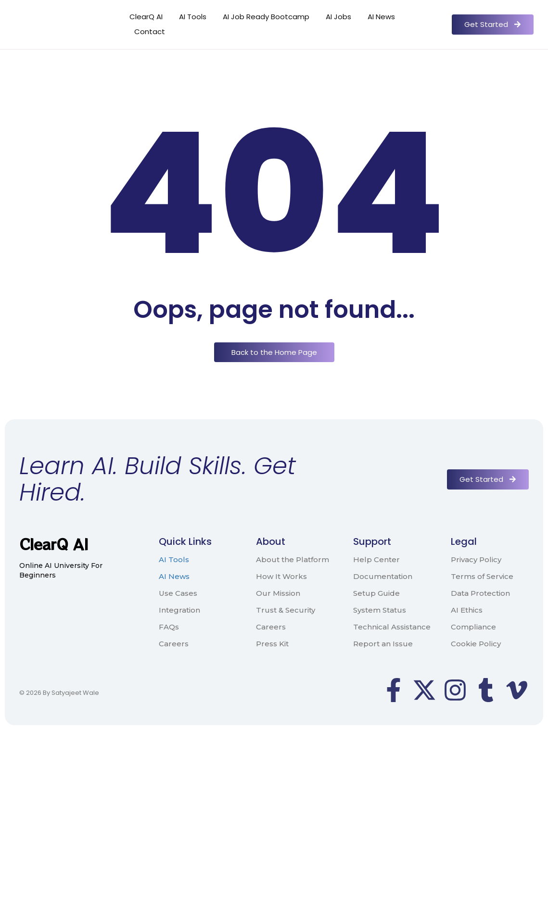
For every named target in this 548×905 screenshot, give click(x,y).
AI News (381, 17)
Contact (149, 31)
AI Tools (192, 17)
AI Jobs (338, 17)
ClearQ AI (146, 17)
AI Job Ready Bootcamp (266, 17)
